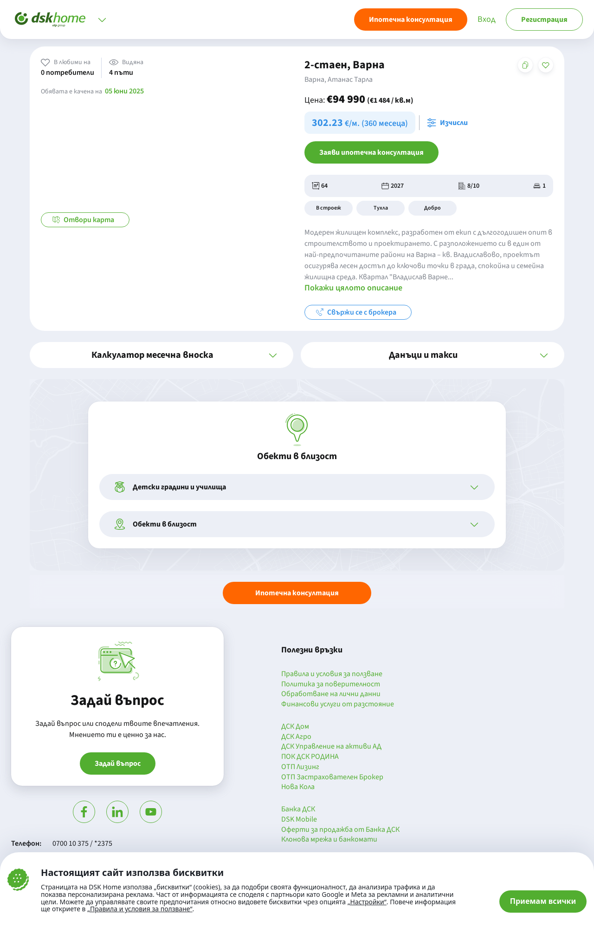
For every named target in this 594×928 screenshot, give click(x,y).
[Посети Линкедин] (117, 812)
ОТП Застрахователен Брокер (332, 777)
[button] (161, 355)
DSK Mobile (299, 819)
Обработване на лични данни (331, 694)
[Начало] (50, 19)
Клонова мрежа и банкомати (329, 839)
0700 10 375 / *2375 (82, 843)
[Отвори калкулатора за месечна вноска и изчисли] (449, 122)
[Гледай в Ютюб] (151, 812)
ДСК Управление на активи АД (331, 746)
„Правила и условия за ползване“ (140, 908)
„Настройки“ (367, 902)
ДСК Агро (296, 737)
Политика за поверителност (330, 684)
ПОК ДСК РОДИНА (310, 757)
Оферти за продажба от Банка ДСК (340, 830)
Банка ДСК (298, 809)
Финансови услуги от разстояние (337, 704)
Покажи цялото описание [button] (353, 288)
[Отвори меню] (102, 19)
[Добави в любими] (545, 65)
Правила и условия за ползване (331, 674)
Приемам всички (543, 901)
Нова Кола (298, 787)
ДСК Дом (295, 727)
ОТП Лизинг (300, 767)
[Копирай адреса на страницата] (525, 65)
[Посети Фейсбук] (84, 812)
